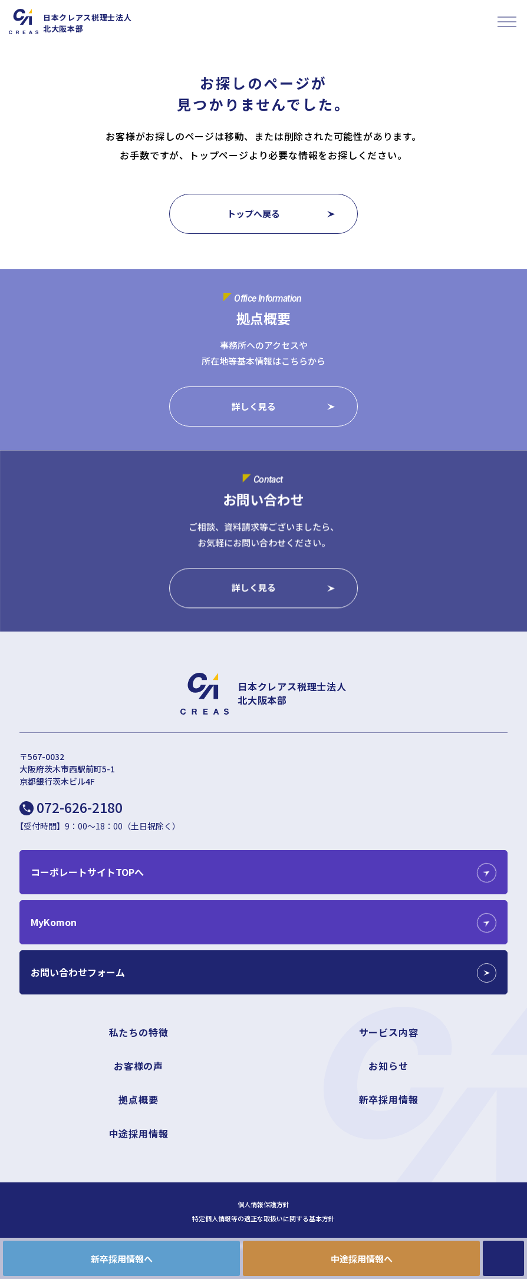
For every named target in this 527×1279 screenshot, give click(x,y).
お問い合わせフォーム (78, 972)
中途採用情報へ (362, 1258)
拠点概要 (138, 1099)
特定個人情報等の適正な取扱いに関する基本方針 (263, 1218)
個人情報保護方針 (263, 1204)
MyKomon (54, 922)
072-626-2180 (80, 807)
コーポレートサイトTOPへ (87, 872)
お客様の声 (138, 1066)
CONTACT (503, 1258)
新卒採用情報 (389, 1099)
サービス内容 (389, 1032)
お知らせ (388, 1066)
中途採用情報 (139, 1133)
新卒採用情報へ (122, 1258)
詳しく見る (254, 406)
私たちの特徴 (139, 1032)
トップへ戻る (253, 213)
